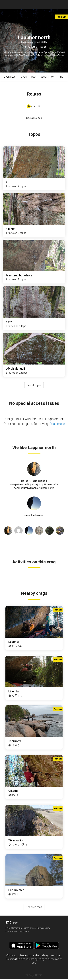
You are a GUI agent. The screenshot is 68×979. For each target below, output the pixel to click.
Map (33, 77)
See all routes (34, 118)
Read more (58, 55)
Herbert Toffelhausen (34, 480)
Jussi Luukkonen (34, 515)
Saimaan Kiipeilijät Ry (35, 42)
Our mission (11, 931)
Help (7, 928)
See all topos (34, 385)
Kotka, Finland (38, 47)
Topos (23, 77)
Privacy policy (43, 928)
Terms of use (29, 928)
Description (47, 77)
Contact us (16, 928)
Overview (9, 77)
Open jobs (24, 931)
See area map (34, 907)
